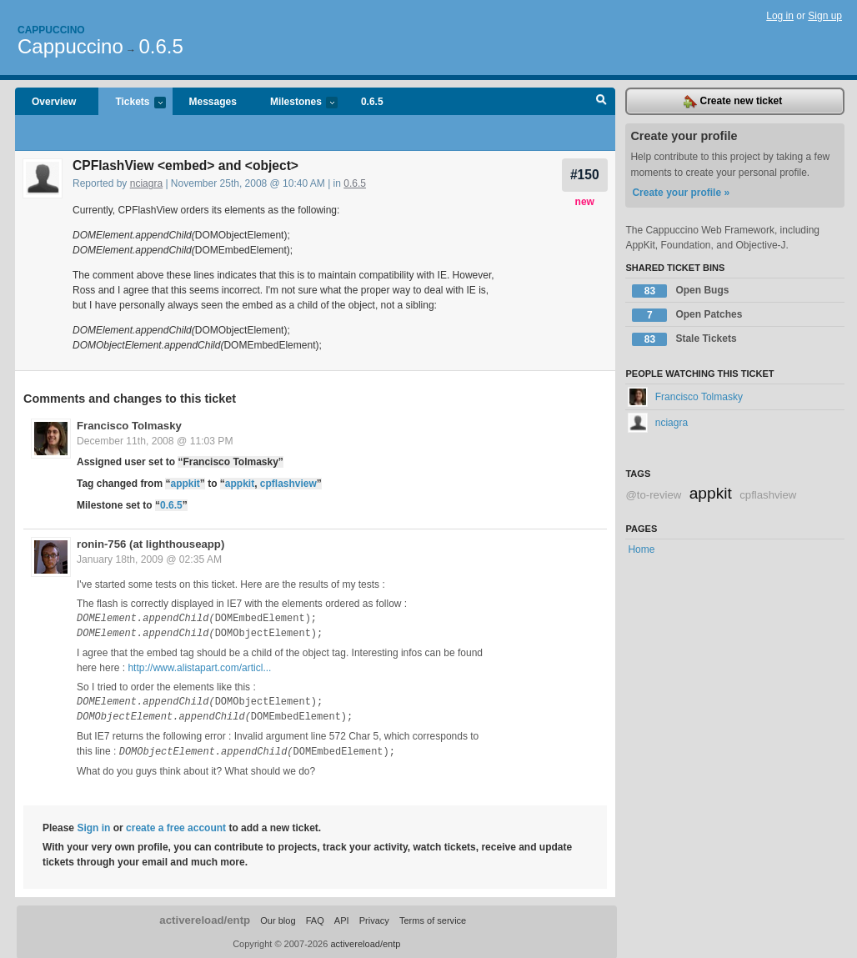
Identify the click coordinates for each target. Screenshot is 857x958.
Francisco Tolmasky (129, 425)
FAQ (315, 920)
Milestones (295, 103)
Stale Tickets (684, 339)
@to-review (653, 495)
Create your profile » (680, 192)
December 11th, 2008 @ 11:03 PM (155, 441)
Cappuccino (51, 30)
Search (601, 102)
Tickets (131, 103)
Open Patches (687, 315)
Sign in (93, 827)
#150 (584, 175)
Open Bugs (680, 291)
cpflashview (288, 483)
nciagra (146, 183)
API (341, 920)
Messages (213, 102)
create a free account (176, 827)
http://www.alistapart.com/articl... (199, 668)
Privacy (374, 920)
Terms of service (432, 920)
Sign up (825, 16)
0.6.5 (160, 46)
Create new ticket (733, 101)
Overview (54, 102)
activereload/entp (204, 919)
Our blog (277, 920)
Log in (780, 16)
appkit (184, 483)
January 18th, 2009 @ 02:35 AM (149, 559)
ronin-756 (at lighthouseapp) (150, 544)
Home (641, 549)
